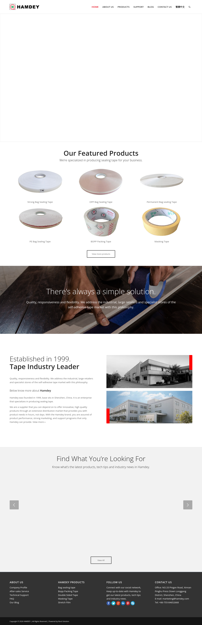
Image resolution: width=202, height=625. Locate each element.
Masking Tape (161, 241)
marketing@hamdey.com (176, 598)
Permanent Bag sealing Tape (162, 201)
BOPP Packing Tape (101, 241)
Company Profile (18, 587)
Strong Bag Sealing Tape (40, 201)
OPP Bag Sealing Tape (101, 201)
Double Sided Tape (68, 594)
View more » (39, 421)
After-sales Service (19, 591)
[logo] (24, 7)
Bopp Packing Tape (68, 591)
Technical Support (19, 594)
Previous (14, 504)
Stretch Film (64, 602)
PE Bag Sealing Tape (40, 241)
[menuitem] (95, 7)
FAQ (12, 598)
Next (187, 504)
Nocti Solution (63, 621)
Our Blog (14, 602)
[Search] (189, 7)
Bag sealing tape (66, 587)
